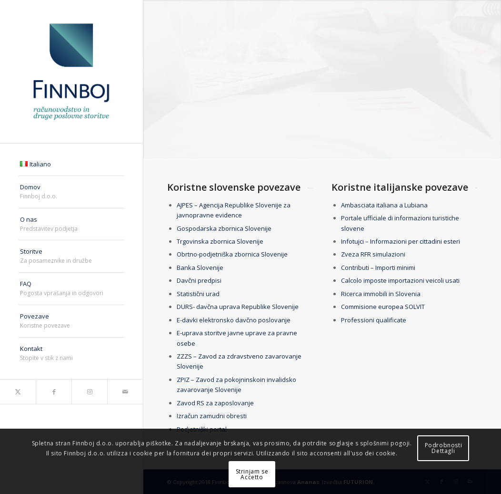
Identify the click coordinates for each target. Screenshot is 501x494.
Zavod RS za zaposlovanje (215, 403)
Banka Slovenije (200, 267)
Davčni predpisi (199, 280)
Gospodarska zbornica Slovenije (224, 228)
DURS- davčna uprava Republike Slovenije (238, 306)
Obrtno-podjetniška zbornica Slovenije (232, 254)
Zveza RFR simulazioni (373, 254)
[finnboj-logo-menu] (71, 71)
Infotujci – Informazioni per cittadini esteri (401, 241)
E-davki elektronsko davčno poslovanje (234, 320)
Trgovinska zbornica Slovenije (220, 241)
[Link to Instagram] (89, 392)
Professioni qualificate (373, 320)
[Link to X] (18, 392)
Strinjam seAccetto (252, 474)
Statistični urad (198, 293)
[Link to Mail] (125, 392)
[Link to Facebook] (53, 392)
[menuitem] (71, 164)
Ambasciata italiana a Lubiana (384, 205)
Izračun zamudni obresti (212, 416)
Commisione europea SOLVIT (383, 306)
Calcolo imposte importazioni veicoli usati (400, 280)
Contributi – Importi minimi (378, 267)
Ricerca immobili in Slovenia (381, 293)
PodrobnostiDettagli (443, 448)
